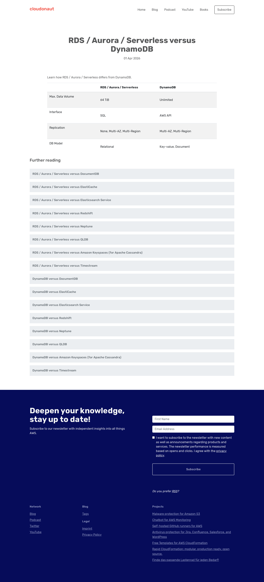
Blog (155, 9)
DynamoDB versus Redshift (52, 318)
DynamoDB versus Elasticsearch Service (61, 305)
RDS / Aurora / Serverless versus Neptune (62, 226)
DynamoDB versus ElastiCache (54, 292)
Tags (85, 514)
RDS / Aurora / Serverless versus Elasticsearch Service (71, 200)
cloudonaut (42, 8)
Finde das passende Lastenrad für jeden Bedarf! (185, 560)
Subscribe (224, 9)
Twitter (34, 526)
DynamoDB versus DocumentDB (55, 278)
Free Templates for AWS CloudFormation (180, 543)
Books (204, 9)
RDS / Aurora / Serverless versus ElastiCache (64, 187)
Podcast (170, 9)
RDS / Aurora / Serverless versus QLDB (60, 239)
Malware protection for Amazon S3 (176, 514)
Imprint (87, 528)
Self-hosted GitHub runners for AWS (177, 526)
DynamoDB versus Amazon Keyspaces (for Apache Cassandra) (76, 357)
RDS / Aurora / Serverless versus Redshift (62, 213)
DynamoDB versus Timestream (54, 370)
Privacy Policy (92, 534)
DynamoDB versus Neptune (51, 331)
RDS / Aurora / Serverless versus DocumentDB (65, 174)
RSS (174, 491)
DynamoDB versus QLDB (49, 344)
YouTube (188, 9)
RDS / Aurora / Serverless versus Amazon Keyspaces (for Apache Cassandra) (87, 252)
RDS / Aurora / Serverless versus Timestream (64, 265)
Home (141, 9)
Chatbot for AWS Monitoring (171, 520)
